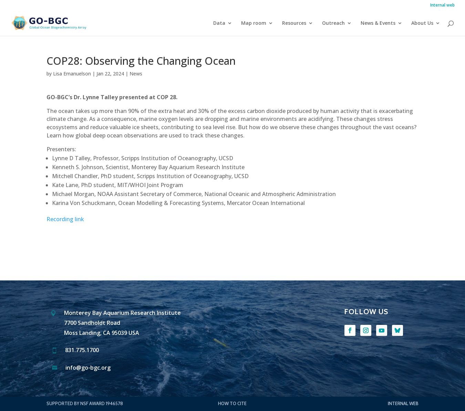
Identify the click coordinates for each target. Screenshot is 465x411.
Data (219, 23)
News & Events (378, 23)
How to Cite (232, 403)
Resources (294, 23)
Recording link (65, 219)
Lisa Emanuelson (72, 73)
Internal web (442, 5)
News (136, 73)
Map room (253, 23)
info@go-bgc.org (88, 368)
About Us (422, 23)
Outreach (333, 23)
